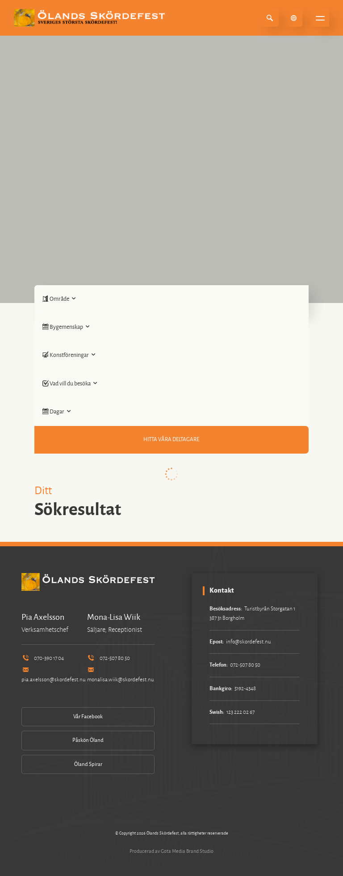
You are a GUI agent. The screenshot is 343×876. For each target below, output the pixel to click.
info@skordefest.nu (248, 642)
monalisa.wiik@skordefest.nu (120, 675)
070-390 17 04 (42, 658)
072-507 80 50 (108, 658)
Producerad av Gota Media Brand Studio (171, 851)
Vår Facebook (88, 717)
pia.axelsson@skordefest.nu (53, 675)
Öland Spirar (88, 764)
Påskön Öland (88, 740)
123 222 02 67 (240, 712)
